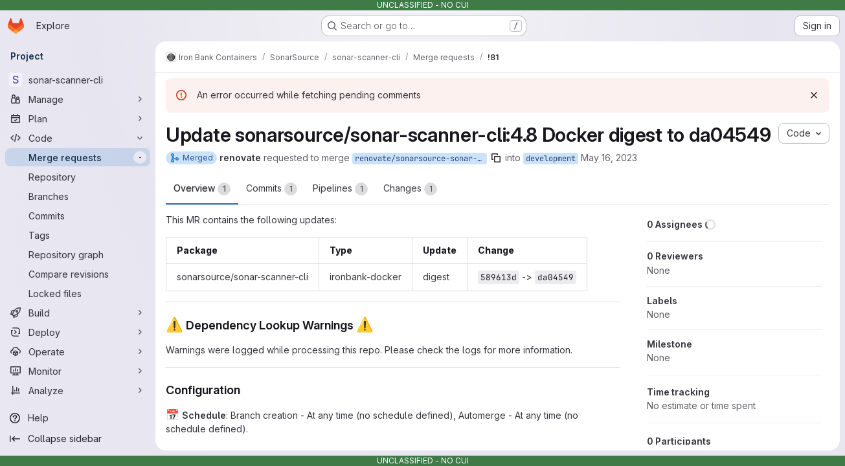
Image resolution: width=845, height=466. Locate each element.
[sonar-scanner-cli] (77, 80)
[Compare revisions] (77, 274)
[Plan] (77, 118)
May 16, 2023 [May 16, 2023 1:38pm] (609, 157)
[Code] (77, 138)
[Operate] (77, 351)
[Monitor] (77, 371)
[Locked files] (77, 293)
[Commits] (77, 215)
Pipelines (340, 189)
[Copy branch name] (496, 158)
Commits (271, 189)
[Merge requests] (77, 157)
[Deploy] (77, 332)
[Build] (77, 313)
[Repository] (77, 177)
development (551, 158)
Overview (202, 189)
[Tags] (77, 235)
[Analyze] (77, 390)
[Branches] (77, 196)
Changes (410, 189)
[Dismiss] (814, 95)
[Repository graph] (77, 254)
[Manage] (77, 99)
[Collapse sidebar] (77, 439)
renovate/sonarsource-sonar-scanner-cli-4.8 (421, 158)
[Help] (77, 418)
